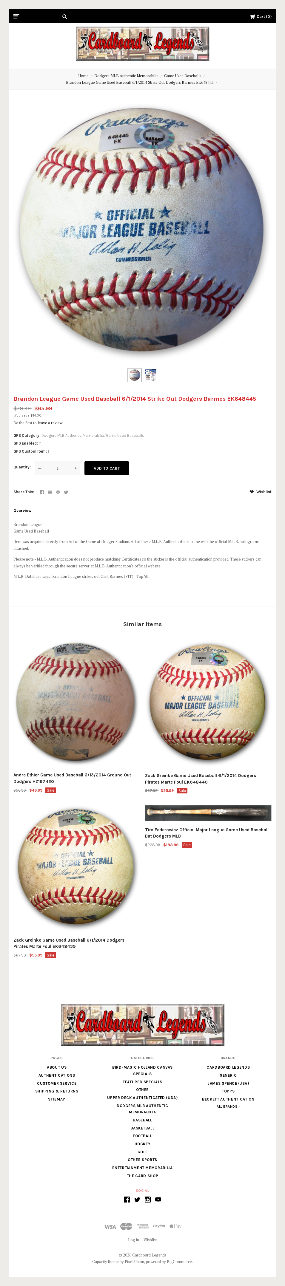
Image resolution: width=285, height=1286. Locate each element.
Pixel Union (134, 1261)
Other (142, 1089)
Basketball (142, 1128)
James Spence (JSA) (228, 1083)
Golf (143, 1152)
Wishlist (260, 492)
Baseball (142, 1120)
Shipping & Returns (56, 1091)
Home (83, 75)
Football (142, 1136)
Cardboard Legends (228, 1067)
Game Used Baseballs (182, 75)
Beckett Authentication (228, 1099)
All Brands (227, 1107)
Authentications (56, 1075)
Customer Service (56, 1083)
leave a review (50, 422)
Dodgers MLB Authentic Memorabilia (126, 75)
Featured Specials (142, 1082)
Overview (22, 510)
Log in (133, 1239)
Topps (228, 1091)
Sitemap (56, 1099)
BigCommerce (179, 1261)
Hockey (143, 1144)
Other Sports (142, 1159)
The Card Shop (142, 1176)
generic (228, 1075)
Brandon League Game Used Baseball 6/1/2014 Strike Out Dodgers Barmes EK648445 (140, 82)
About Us (57, 1067)
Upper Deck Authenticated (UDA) (142, 1097)
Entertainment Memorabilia (142, 1168)
